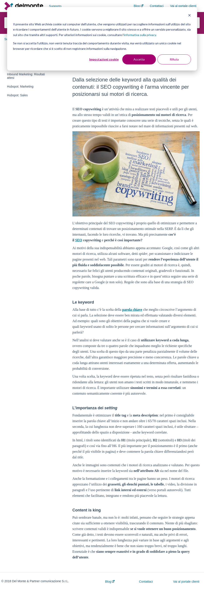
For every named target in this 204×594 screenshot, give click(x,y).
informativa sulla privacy (140, 35)
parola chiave (132, 309)
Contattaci (146, 581)
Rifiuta (174, 59)
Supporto (55, 6)
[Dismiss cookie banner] (189, 16)
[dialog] (102, 39)
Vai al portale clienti (186, 581)
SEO (78, 240)
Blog (110, 581)
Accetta (139, 59)
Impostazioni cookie (104, 59)
